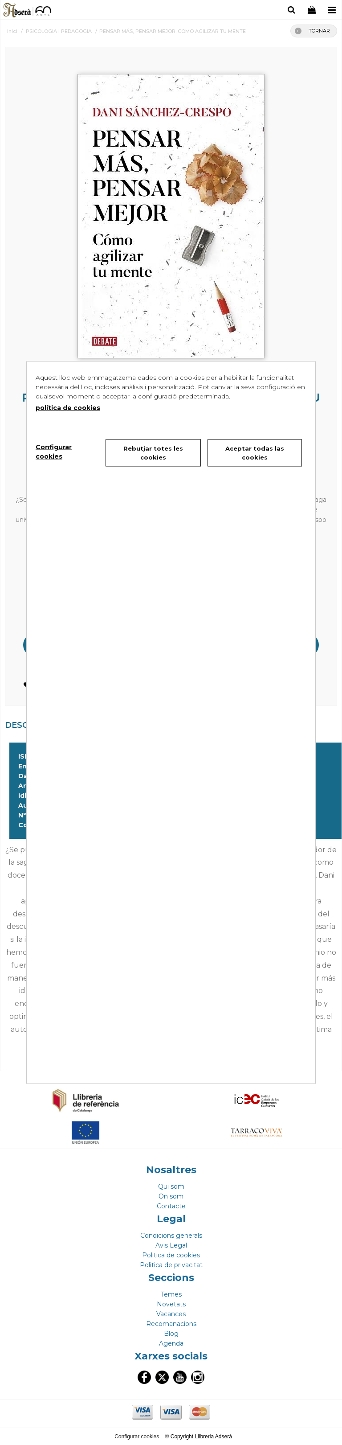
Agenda (171, 1343)
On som (171, 1196)
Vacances (171, 1314)
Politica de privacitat (171, 1265)
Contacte (171, 1206)
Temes (171, 1294)
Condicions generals (171, 1236)
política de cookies (68, 408)
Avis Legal (171, 1245)
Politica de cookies (171, 1255)
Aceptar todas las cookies (254, 453)
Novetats (171, 1304)
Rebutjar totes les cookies (153, 453)
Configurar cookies (137, 1436)
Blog (171, 1334)
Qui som (171, 1186)
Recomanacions (171, 1324)
